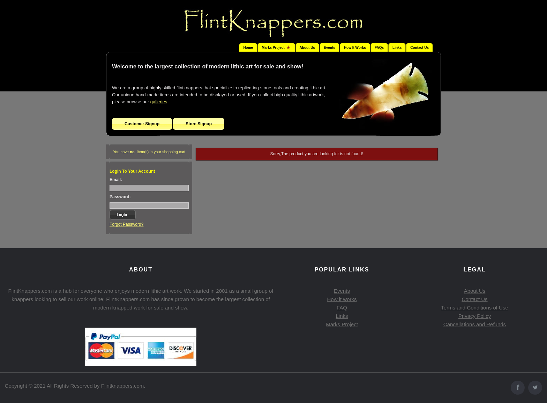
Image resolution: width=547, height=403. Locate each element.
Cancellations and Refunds (474, 324)
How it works (342, 299)
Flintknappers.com (122, 386)
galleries (158, 101)
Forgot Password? (126, 224)
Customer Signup (142, 123)
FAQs (379, 48)
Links (397, 48)
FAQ (342, 308)
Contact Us (419, 48)
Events (329, 48)
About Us (307, 48)
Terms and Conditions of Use (474, 308)
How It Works (355, 48)
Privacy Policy (474, 316)
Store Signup (199, 123)
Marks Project (342, 324)
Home (248, 48)
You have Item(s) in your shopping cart (149, 152)
